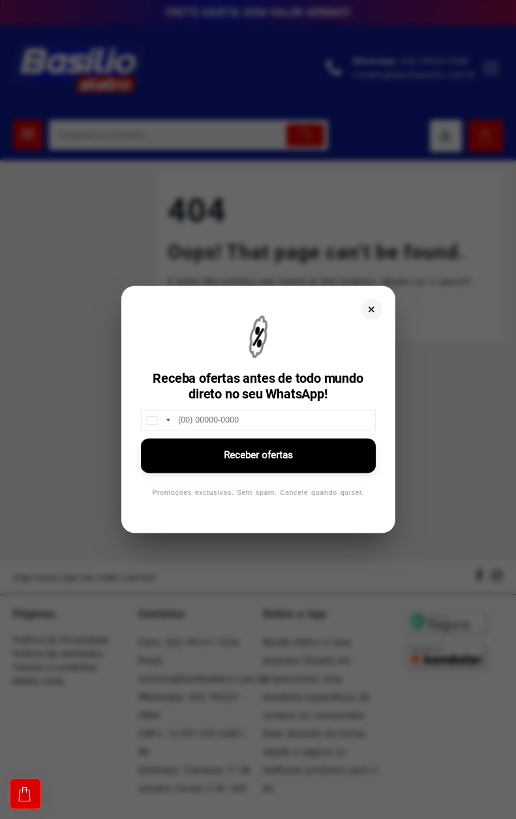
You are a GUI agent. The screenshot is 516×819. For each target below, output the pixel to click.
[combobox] (158, 420)
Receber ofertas (258, 455)
